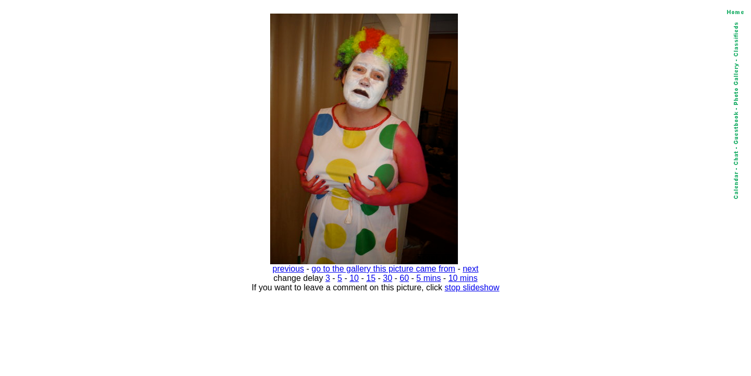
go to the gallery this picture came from (383, 268)
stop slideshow (472, 287)
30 (387, 278)
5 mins (428, 278)
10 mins (463, 278)
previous (288, 268)
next (470, 268)
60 (404, 278)
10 (354, 278)
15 (371, 278)
